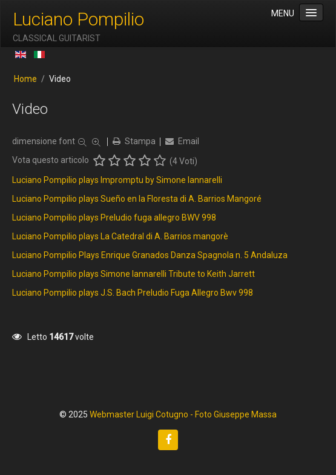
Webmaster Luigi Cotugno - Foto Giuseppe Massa (183, 414)
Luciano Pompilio (78, 19)
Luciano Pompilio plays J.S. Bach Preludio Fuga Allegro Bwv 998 (132, 292)
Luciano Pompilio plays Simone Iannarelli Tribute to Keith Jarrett (133, 274)
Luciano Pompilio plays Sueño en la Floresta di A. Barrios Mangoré (137, 199)
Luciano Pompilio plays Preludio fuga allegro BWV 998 (114, 217)
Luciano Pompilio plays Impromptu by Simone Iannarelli (117, 180)
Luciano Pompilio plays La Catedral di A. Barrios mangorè (120, 236)
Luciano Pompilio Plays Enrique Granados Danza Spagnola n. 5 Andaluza (150, 255)
